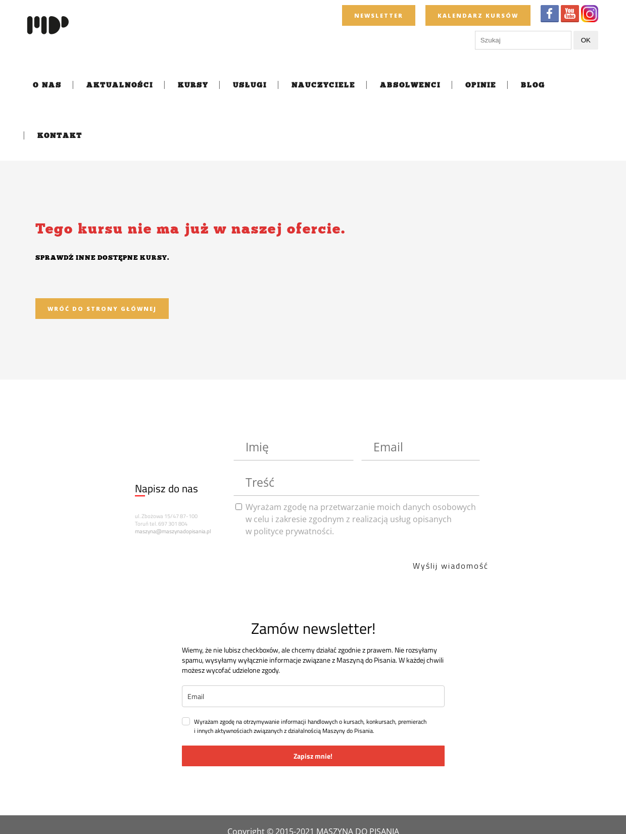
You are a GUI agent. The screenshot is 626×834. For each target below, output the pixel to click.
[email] (313, 696)
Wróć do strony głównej (102, 308)
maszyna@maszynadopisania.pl (173, 531)
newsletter (378, 15)
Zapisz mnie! (313, 756)
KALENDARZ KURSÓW (478, 15)
